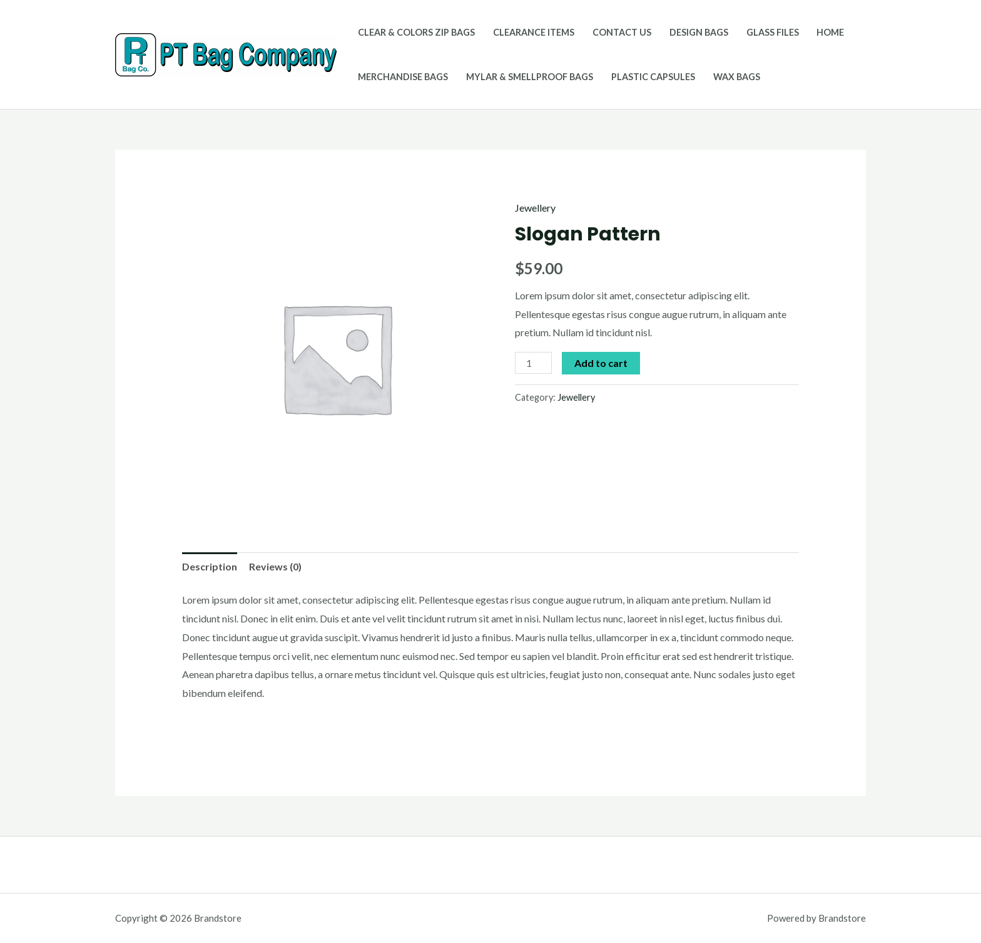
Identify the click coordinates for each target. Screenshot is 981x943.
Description (209, 566)
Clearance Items (533, 32)
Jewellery (535, 208)
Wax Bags (736, 76)
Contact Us (621, 32)
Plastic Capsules (653, 76)
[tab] (209, 566)
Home (830, 32)
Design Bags (698, 32)
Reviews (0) (275, 566)
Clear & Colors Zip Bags (416, 32)
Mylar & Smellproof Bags (529, 76)
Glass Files (772, 32)
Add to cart (601, 363)
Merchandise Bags (403, 76)
